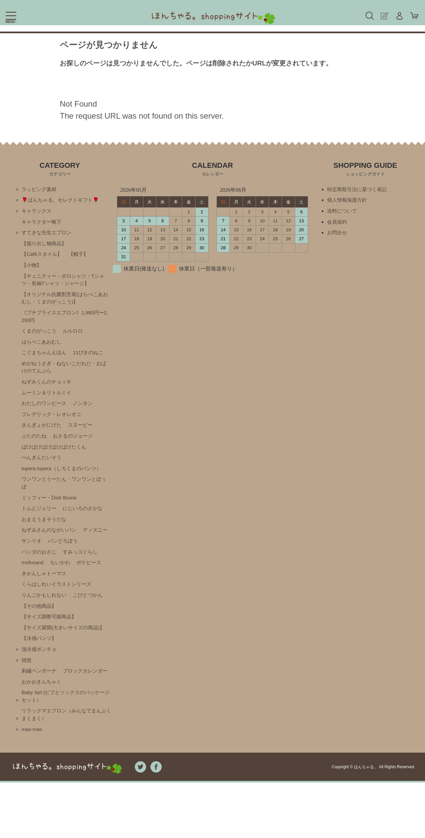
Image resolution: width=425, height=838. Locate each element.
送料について (343, 212)
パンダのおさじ (78, 568)
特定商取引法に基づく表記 (359, 189)
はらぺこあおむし (43, 349)
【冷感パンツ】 (40, 678)
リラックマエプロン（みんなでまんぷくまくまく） (67, 769)
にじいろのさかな (86, 523)
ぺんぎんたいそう (43, 470)
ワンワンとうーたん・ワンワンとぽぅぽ (64, 496)
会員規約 (337, 223)
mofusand (76, 579)
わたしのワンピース (45, 413)
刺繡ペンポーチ (40, 712)
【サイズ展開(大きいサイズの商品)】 (60, 663)
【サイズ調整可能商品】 (51, 647)
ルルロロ (75, 338)
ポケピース (62, 591)
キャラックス (37, 212)
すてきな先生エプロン (48, 235)
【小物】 (32, 268)
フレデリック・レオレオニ (53, 425)
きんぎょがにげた (43, 436)
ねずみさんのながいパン (51, 546)
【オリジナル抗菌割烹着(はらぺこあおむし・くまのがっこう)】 (65, 303)
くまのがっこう (40, 338)
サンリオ (65, 557)
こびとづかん (92, 625)
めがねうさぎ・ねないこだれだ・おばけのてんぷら (64, 375)
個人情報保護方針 (348, 201)
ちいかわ (32, 591)
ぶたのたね (35, 447)
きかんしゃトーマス (45, 602)
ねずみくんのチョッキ (48, 391)
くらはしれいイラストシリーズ (59, 613)
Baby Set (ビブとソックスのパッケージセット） (66, 750)
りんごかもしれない (45, 625)
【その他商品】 (40, 636)
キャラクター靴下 (43, 223)
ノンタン (86, 413)
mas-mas (32, 784)
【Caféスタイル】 (43, 257)
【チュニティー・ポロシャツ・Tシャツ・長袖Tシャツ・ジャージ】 (63, 284)
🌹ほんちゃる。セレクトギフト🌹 (63, 201)
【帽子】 (81, 257)
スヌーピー (83, 436)
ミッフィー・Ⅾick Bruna (51, 512)
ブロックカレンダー (45, 723)
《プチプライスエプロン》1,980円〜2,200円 (65, 322)
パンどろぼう (37, 568)
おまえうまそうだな (45, 534)
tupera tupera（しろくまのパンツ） (64, 481)
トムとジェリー (40, 523)
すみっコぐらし (40, 579)
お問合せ (337, 235)
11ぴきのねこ (92, 360)
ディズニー (35, 557)
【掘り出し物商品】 (45, 246)
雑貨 (27, 700)
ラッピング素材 (40, 189)
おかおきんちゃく (43, 734)
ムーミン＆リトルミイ (48, 402)
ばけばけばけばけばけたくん (56, 459)
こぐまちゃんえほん (45, 360)
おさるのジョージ (75, 447)
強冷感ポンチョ (40, 689)
